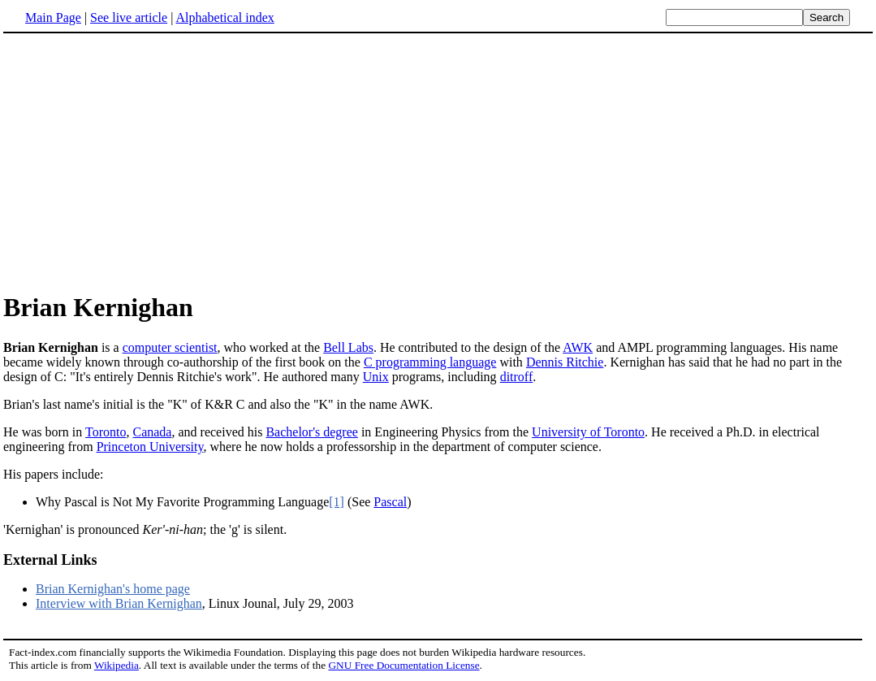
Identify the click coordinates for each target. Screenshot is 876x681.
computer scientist (170, 347)
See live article (128, 17)
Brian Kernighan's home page (113, 589)
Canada (151, 432)
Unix (376, 377)
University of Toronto (588, 432)
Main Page (53, 17)
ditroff (516, 377)
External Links (50, 560)
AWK (578, 347)
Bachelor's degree (311, 432)
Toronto (105, 432)
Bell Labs (348, 347)
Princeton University (150, 446)
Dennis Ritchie (565, 362)
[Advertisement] (438, 161)
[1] (336, 502)
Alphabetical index (224, 17)
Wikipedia (116, 665)
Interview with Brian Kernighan (119, 603)
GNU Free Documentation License (403, 665)
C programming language (430, 362)
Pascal (390, 502)
